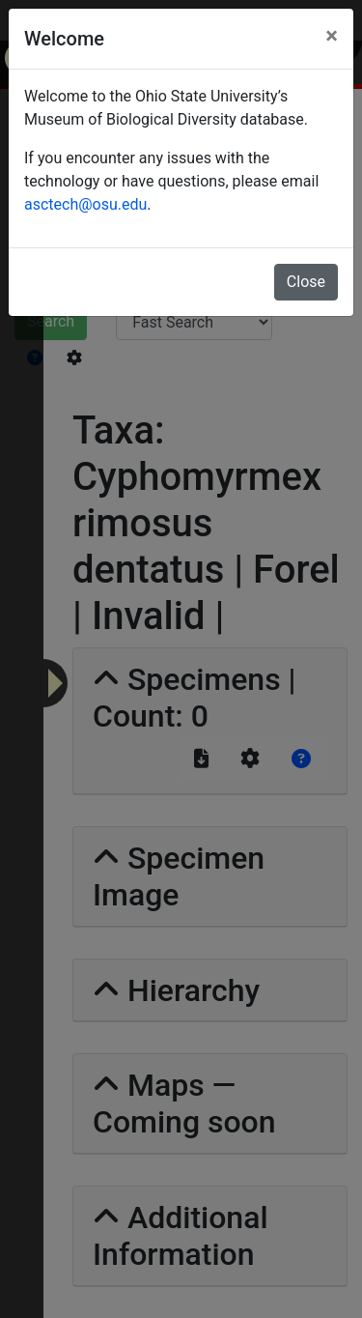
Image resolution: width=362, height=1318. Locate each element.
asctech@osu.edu (85, 204)
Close (306, 281)
